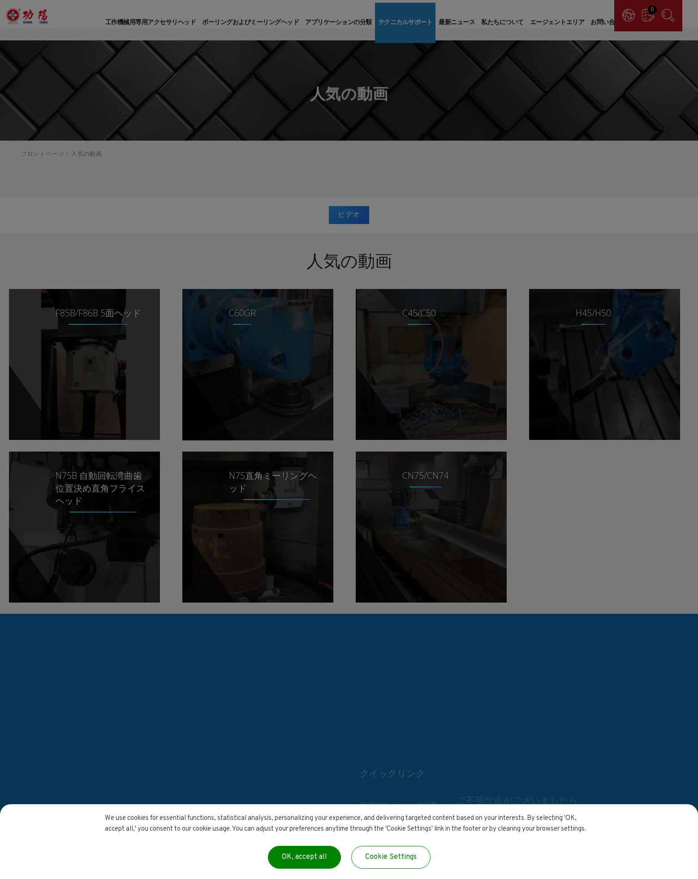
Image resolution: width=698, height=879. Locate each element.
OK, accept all (304, 857)
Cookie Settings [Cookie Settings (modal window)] (391, 857)
